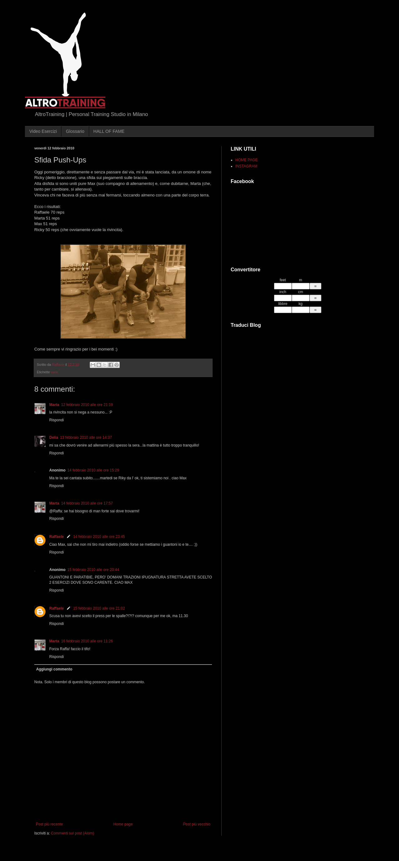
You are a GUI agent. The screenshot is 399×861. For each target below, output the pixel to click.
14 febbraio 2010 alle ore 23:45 (99, 536)
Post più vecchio (196, 824)
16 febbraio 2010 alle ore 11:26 (87, 641)
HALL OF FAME (109, 131)
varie (54, 372)
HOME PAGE (246, 160)
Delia (53, 437)
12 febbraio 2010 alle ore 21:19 (87, 405)
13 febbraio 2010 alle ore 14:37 (86, 437)
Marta (54, 405)
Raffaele (56, 536)
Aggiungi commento (54, 669)
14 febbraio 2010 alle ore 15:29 (93, 470)
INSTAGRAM (246, 166)
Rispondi (56, 420)
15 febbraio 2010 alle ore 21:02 (99, 608)
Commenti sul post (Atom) (72, 833)
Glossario (75, 131)
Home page (123, 824)
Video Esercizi (43, 131)
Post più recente (49, 824)
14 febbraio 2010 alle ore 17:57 (87, 503)
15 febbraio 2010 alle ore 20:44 (93, 570)
